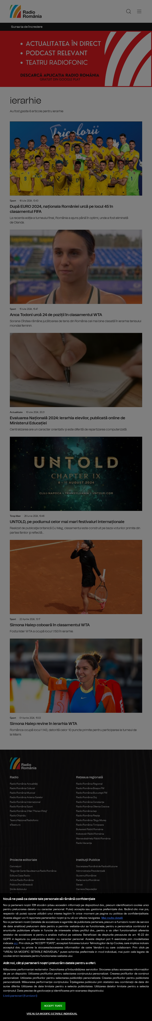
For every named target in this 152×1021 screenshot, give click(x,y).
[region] (76, 957)
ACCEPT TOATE (53, 1006)
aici (16, 943)
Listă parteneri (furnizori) (20, 995)
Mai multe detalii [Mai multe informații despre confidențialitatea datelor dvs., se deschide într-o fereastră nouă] (112, 917)
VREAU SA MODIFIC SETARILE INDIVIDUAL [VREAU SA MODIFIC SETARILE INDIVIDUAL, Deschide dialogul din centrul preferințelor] (52, 1014)
